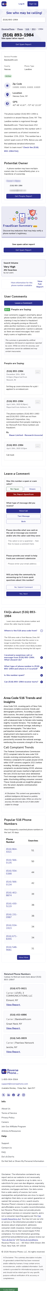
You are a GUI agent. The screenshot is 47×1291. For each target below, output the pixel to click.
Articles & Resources (11, 1131)
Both (23, 521)
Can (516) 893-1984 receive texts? (21, 681)
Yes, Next (23, 594)
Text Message (24, 516)
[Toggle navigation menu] (42, 3)
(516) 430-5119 (11, 905)
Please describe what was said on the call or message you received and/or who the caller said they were (23, 533)
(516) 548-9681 (11, 948)
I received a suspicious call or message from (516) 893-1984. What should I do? (19, 657)
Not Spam (14, 489)
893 (34, 29)
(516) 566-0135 (11, 861)
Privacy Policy (8, 1117)
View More (23, 957)
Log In (21, 3)
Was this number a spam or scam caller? (21, 482)
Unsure (32, 489)
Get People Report (23, 196)
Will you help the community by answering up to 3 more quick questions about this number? (21, 577)
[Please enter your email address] (23, 563)
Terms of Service (9, 1113)
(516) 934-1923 (11, 927)
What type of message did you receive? (20, 504)
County (7, 66)
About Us (6, 1108)
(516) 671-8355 (11, 937)
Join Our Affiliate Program (14, 1126)
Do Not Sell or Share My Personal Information (23, 1161)
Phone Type (29, 66)
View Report (15, 1004)
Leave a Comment (23, 303)
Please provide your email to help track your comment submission (21, 557)
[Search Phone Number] (42, 19)
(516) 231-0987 (11, 916)
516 (27, 29)
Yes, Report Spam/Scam (23, 494)
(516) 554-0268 (11, 872)
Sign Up (33, 3)
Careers (5, 1122)
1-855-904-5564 (10, 1079)
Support (5, 1143)
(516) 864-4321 (11, 850)
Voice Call (23, 511)
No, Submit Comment (23, 587)
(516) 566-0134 (11, 883)
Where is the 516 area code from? (20, 630)
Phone (20, 29)
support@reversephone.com (15, 1084)
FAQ (4, 1152)
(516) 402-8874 (11, 894)
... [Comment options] (37, 372)
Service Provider (10, 56)
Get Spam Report (23, 44)
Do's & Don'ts (8, 1156)
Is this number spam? (14, 675)
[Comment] (23, 544)
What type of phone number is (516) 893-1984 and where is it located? (21, 667)
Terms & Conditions (29, 1240)
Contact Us (7, 1147)
